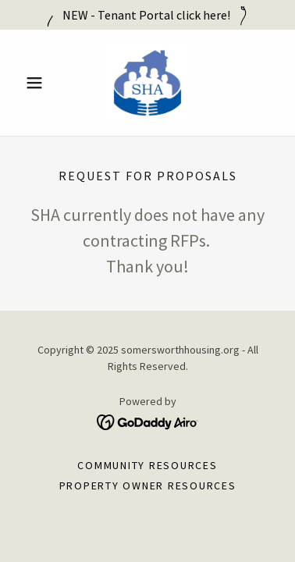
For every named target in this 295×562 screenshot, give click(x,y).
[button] (38, 82)
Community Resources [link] (147, 465)
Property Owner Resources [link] (147, 485)
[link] (147, 82)
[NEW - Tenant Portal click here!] (147, 15)
